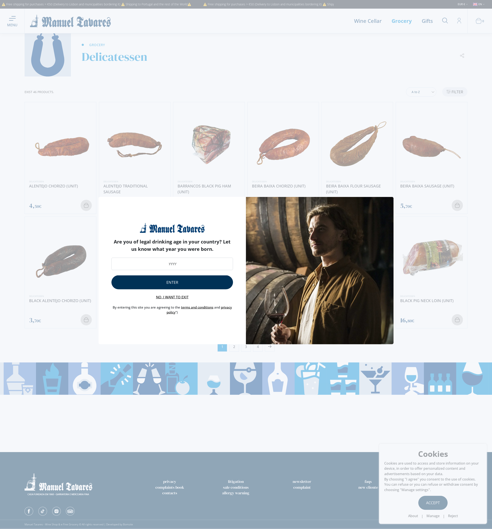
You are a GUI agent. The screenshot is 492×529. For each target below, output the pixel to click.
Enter (172, 282)
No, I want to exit (172, 297)
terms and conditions (197, 307)
